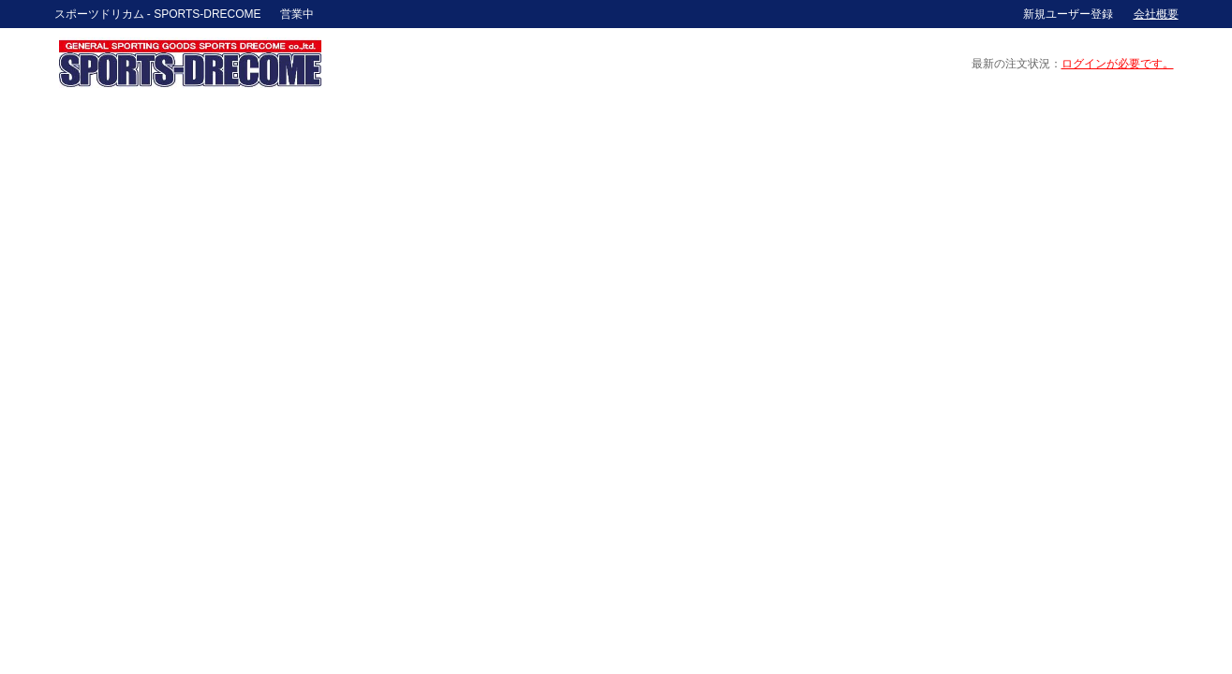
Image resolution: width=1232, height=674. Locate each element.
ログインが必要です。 (1117, 63)
